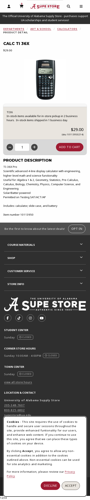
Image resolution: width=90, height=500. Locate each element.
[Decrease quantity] (10, 147)
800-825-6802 (14, 410)
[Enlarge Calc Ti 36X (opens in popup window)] (45, 79)
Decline (50, 485)
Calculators (67, 29)
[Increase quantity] (34, 147)
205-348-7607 (14, 405)
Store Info (15, 284)
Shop (11, 258)
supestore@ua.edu (17, 415)
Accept (71, 485)
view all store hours (18, 382)
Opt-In (76, 229)
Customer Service (21, 271)
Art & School (40, 29)
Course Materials (21, 245)
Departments (13, 29)
